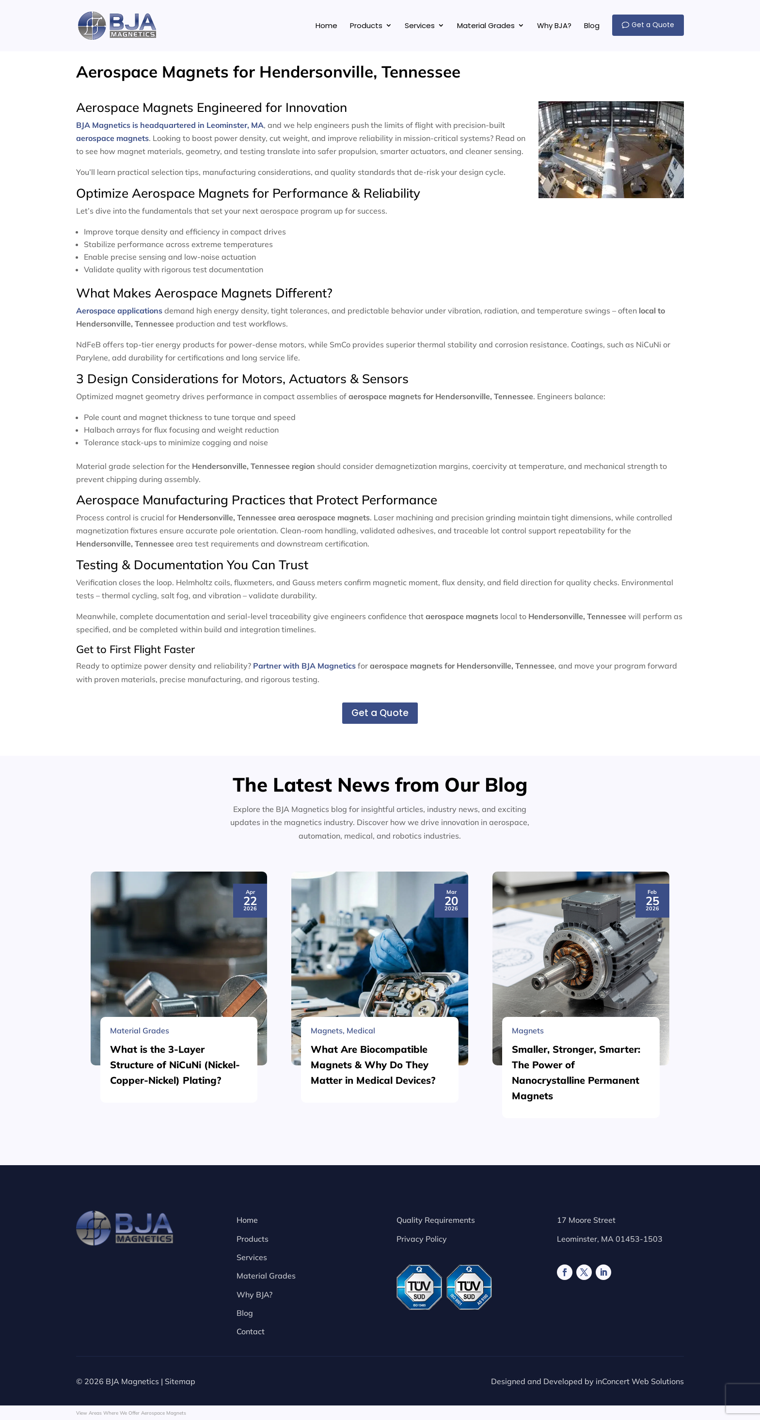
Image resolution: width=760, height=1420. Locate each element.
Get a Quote (380, 712)
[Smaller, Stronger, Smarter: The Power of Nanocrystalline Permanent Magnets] (580, 1206)
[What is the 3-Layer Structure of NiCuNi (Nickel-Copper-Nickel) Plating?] (179, 1206)
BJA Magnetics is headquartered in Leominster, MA (170, 125)
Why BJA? (254, 1294)
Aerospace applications (119, 310)
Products (253, 1239)
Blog (245, 1313)
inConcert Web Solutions (640, 1381)
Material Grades (266, 1275)
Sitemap (180, 1381)
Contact (251, 1331)
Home (247, 1220)
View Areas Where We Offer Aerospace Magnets (131, 1413)
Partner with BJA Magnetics (304, 666)
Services (252, 1257)
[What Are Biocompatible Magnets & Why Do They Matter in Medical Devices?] (379, 1206)
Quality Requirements (435, 1220)
